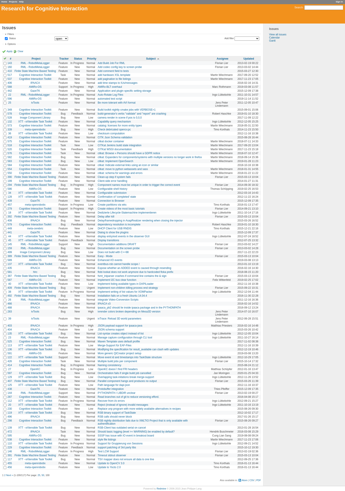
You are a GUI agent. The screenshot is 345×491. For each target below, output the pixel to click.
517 (9, 75)
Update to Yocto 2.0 (109, 467)
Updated (249, 58)
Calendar (274, 37)
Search (298, 7)
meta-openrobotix (35, 129)
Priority (91, 58)
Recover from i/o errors (111, 400)
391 (9, 455)
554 (9, 169)
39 (9, 318)
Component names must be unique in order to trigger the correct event (139, 184)
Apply (10, 51)
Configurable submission (112, 192)
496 (9, 416)
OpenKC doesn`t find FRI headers (118, 369)
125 (9, 385)
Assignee (222, 58)
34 (9, 192)
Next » (9, 475)
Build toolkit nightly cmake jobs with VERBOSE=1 (127, 109)
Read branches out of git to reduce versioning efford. (128, 396)
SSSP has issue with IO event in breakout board (126, 435)
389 (9, 256)
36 (9, 133)
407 (9, 381)
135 (9, 333)
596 (9, 98)
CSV (251, 480)
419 (9, 137)
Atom (244, 480)
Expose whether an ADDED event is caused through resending (134, 268)
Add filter (229, 38)
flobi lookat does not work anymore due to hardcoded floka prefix (135, 272)
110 (9, 443)
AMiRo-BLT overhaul (110, 86)
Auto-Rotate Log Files (110, 94)
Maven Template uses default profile (119, 341)
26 (9, 299)
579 (9, 224)
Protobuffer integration (111, 389)
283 (9, 311)
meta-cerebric (35, 228)
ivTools (35, 102)
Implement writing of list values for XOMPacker (125, 291)
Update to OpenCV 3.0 (111, 463)
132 (9, 121)
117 (9, 459)
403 (9, 325)
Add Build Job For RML (111, 63)
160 (9, 67)
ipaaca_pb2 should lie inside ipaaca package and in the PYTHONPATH (139, 307)
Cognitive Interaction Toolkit (35, 75)
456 (9, 467)
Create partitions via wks (112, 204)
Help (21, 1)
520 (9, 149)
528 (9, 117)
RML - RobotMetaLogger (35, 63)
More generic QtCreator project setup (119, 353)
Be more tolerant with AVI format (117, 102)
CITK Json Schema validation (115, 137)
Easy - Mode (105, 256)
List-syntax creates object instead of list (121, 333)
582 (9, 157)
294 (9, 184)
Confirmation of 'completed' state (117, 196)
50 (43, 475)
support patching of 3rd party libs (117, 447)
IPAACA (35, 82)
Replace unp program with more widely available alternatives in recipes (139, 408)
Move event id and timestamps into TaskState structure (130, 357)
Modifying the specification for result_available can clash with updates (138, 349)
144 (9, 392)
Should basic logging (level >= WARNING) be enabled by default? (136, 431)
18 (9, 212)
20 (9, 404)
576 (9, 153)
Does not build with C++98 (113, 252)
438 (9, 389)
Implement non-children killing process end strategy (128, 287)
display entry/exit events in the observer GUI (123, 236)
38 (9, 291)
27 (9, 369)
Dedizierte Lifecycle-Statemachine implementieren (127, 212)
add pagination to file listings (114, 78)
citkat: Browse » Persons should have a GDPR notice (129, 153)
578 (9, 113)
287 (9, 396)
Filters (10, 34)
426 (9, 361)
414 (9, 365)
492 (9, 295)
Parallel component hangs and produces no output (127, 381)
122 (9, 357)
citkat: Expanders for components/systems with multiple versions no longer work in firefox (150, 157)
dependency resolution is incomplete (119, 224)
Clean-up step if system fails (114, 177)
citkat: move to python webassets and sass (123, 169)
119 (9, 412)
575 (9, 141)
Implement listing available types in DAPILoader (126, 283)
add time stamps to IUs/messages (118, 82)
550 (9, 173)
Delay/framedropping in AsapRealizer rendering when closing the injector (140, 220)
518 (9, 145)
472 (9, 431)
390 (9, 177)
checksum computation (111, 133)
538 (9, 439)
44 (9, 236)
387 (9, 275)
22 (9, 94)
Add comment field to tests (113, 71)
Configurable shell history (112, 188)
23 (9, 337)
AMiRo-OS (35, 86)
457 (9, 204)
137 (9, 264)
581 (9, 272)
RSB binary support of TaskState (117, 412)
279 (9, 208)
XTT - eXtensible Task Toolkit (35, 121)
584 (9, 165)
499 (9, 252)
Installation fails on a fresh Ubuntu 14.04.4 (122, 295)
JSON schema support (111, 329)
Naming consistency (109, 365)
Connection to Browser (111, 200)
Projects (13, 1)
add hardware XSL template (114, 75)
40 (9, 283)
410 (9, 71)
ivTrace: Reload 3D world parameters (119, 318)
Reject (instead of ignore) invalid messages (123, 404)
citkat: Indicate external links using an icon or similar (128, 165)
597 (9, 373)
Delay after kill (106, 216)
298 (9, 420)
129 (9, 377)
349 (9, 109)
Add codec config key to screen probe (120, 67)
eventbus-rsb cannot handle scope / (118, 264)
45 (9, 240)
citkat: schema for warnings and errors (120, 173)
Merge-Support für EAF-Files (114, 345)
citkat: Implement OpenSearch (115, 161)
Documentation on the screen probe (119, 248)
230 (9, 408)
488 (9, 307)
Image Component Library (35, 117)
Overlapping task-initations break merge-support (126, 377)
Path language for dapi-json (114, 385)
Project (36, 58)
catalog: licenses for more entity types (120, 125)
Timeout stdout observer (112, 455)
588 (9, 86)
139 (9, 427)
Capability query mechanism (114, 121)
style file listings (107, 439)
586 (9, 188)
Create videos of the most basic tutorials (121, 208)
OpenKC (35, 369)
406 (9, 82)
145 (9, 244)
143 (9, 63)
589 (9, 260)
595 (9, 435)
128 (9, 196)
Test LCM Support (108, 451)
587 (9, 279)
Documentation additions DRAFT (117, 244)
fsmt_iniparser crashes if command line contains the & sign (132, 275)
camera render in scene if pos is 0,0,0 (120, 117)
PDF (258, 480)
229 (9, 447)
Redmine (161, 488)
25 (9, 102)
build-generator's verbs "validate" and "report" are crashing (132, 113)
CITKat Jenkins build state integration (119, 145)
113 (9, 345)
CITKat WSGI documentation (115, 149)
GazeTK (35, 90)
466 (9, 303)
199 (9, 181)
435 (9, 268)
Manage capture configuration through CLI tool (125, 337)
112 (9, 400)
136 (9, 349)
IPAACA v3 (104, 303)
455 (9, 463)
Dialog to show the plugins (113, 232)
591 (9, 353)
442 (9, 90)
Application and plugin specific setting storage (124, 90)
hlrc (35, 272)
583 (9, 161)
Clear (20, 51)
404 (9, 329)
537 (9, 78)
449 (9, 228)
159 (9, 248)
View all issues (277, 34)
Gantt (272, 40)
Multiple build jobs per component (117, 361)
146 (9, 451)
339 (9, 129)
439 (9, 200)
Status (12, 38)
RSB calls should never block (115, 416)
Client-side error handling (112, 181)
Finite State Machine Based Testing (35, 71)
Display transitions (108, 240)
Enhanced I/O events (110, 260)
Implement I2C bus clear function (117, 279)
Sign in (339, 1)
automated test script (110, 98)
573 (9, 125)
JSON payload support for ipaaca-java (120, 325)
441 (9, 232)
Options (11, 44)
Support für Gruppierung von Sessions (120, 443)
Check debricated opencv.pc (114, 129)
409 (9, 287)
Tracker (64, 58)
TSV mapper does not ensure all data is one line (126, 459)
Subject (151, 58)
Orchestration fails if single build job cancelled (124, 373)
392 (9, 216)
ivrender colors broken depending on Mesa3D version (129, 311)
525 (9, 341)
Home (4, 1)
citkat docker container (111, 141)
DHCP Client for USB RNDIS (115, 228)
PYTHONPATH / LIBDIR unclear (117, 392)
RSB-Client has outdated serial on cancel (122, 427)
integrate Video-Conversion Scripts (118, 299)
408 (9, 220)
